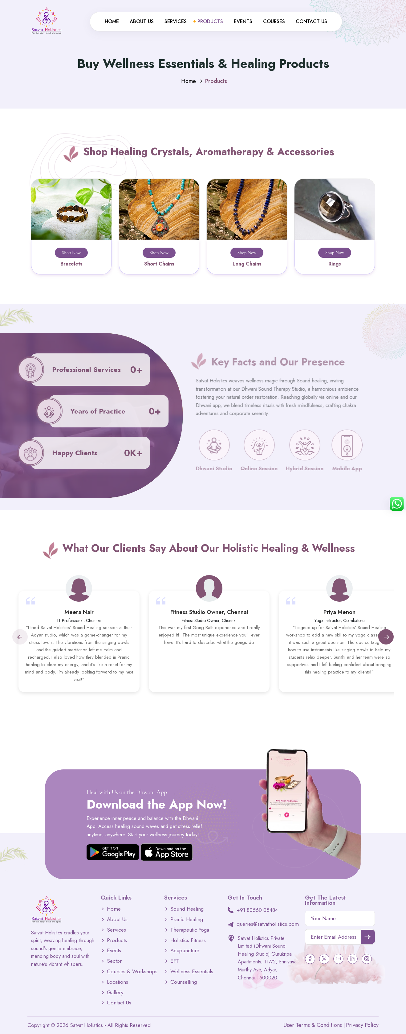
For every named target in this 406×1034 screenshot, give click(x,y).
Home (112, 21)
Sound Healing (187, 908)
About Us (142, 21)
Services (175, 21)
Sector (114, 961)
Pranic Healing (186, 919)
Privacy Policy (362, 1025)
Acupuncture (184, 950)
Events (243, 21)
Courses (274, 21)
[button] (19, 637)
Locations (117, 982)
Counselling (183, 982)
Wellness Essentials (191, 971)
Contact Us (311, 21)
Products (210, 21)
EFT (174, 961)
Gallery (115, 992)
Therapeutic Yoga (189, 929)
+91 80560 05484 (257, 910)
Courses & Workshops (132, 971)
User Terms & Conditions (312, 1025)
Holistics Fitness (188, 940)
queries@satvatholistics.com (268, 924)
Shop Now (71, 252)
